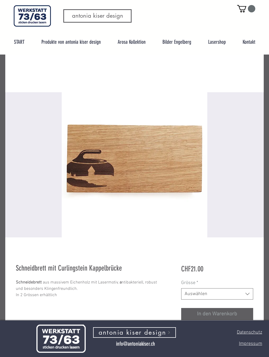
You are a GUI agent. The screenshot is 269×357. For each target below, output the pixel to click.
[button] (246, 8)
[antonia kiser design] (134, 332)
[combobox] (217, 294)
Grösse (189, 283)
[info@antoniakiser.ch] (135, 344)
